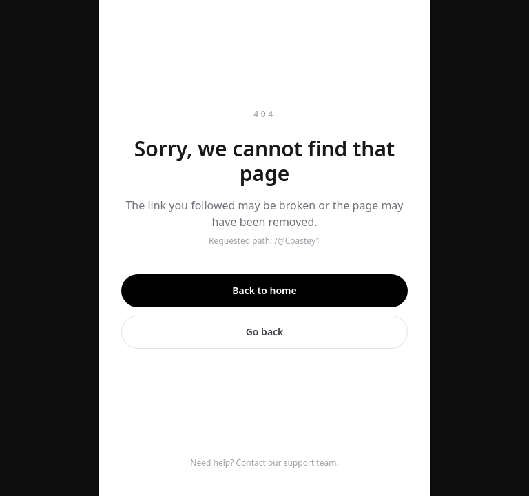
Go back (265, 331)
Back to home (264, 290)
